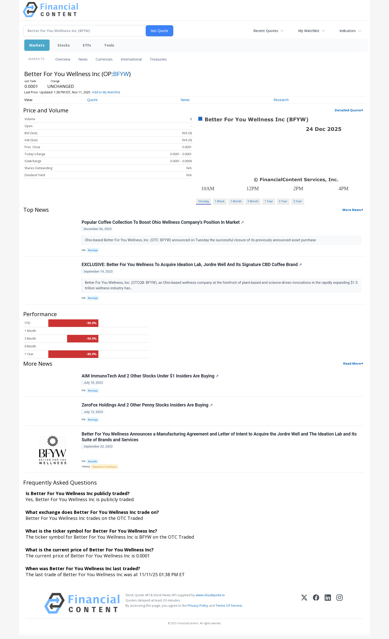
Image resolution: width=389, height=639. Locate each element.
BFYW (121, 74)
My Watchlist (308, 30)
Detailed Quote (348, 110)
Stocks (64, 45)
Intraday (203, 201)
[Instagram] (339, 607)
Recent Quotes (265, 30)
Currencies (104, 59)
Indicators (347, 30)
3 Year (283, 201)
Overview (62, 59)
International (131, 59)
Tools (109, 45)
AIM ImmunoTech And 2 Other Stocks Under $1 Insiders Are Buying (150, 377)
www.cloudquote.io (210, 599)
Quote (92, 99)
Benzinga (93, 250)
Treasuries (158, 59)
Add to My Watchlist (106, 92)
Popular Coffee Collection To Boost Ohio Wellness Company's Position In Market (163, 222)
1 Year (269, 201)
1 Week (220, 201)
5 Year (297, 201)
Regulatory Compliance (105, 470)
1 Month (236, 201)
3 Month (253, 201)
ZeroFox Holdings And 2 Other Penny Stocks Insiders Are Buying (147, 407)
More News (351, 209)
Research (281, 99)
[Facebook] (316, 607)
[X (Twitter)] (304, 607)
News (83, 59)
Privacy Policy (198, 609)
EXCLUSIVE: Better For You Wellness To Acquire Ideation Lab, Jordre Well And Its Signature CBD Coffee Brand (192, 265)
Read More (352, 365)
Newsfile (93, 464)
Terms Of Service (229, 609)
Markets (37, 45)
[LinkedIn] (328, 607)
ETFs (87, 45)
